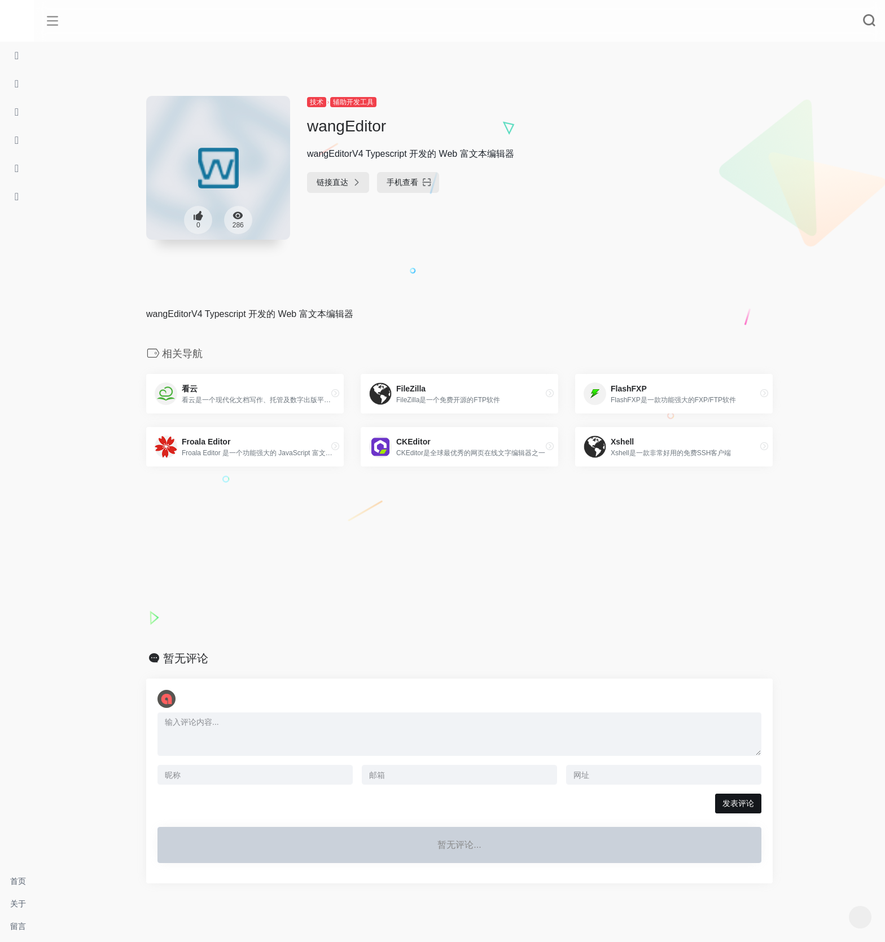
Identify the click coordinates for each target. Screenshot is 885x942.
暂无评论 (185, 658)
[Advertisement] (459, 559)
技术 (316, 102)
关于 (18, 903)
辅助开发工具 (353, 102)
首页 (18, 881)
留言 (18, 926)
